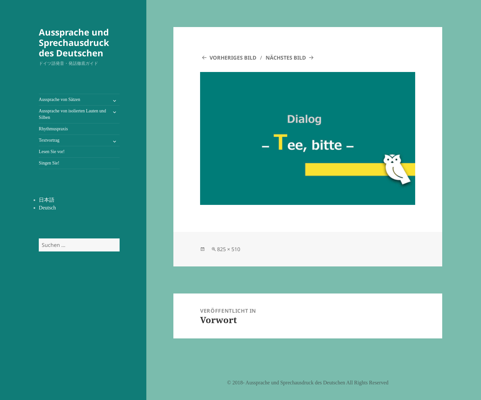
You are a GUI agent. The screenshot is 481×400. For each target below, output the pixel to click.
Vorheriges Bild (233, 57)
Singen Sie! (49, 163)
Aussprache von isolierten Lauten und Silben (72, 114)
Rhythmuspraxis (53, 128)
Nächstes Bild (286, 57)
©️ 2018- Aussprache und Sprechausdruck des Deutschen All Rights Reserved (307, 382)
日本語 (46, 200)
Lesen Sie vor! (52, 151)
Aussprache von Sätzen (59, 99)
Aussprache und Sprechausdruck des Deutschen (74, 42)
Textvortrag (49, 140)
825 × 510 (228, 249)
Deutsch (47, 207)
